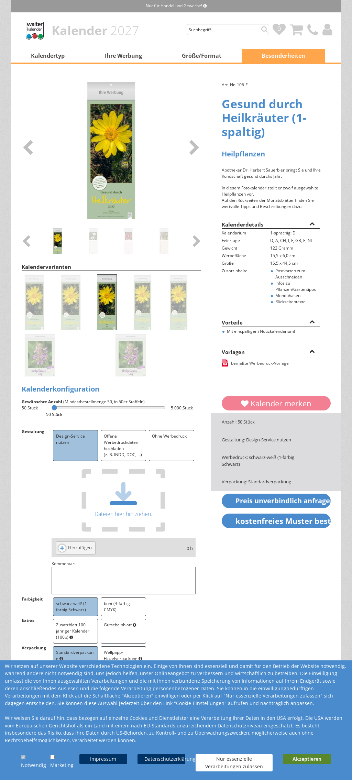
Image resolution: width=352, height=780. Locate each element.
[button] (312, 223)
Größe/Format (201, 55)
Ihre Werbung (123, 55)
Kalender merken (276, 403)
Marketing (62, 765)
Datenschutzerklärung (164, 759)
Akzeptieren (307, 759)
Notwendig (33, 765)
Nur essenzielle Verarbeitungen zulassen (234, 763)
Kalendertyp (48, 55)
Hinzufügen (80, 548)
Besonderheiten (283, 55)
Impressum (103, 759)
